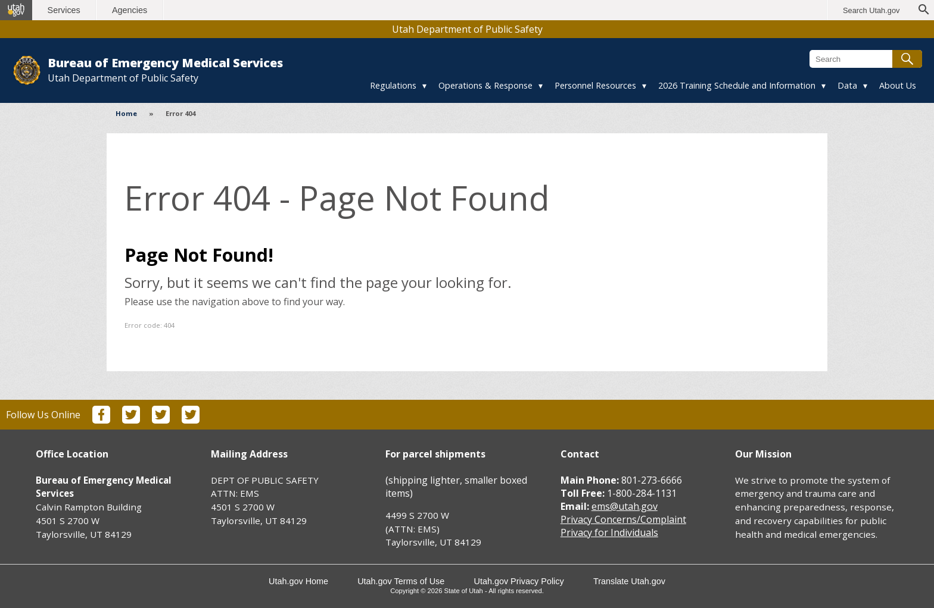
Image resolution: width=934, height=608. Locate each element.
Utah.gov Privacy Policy (519, 581)
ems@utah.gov (624, 506)
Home (126, 113)
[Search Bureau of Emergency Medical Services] (866, 59)
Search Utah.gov (871, 10)
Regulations (393, 85)
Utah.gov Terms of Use (400, 581)
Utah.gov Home (298, 581)
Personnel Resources (595, 85)
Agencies (129, 10)
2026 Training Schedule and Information (736, 85)
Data (847, 85)
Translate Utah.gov (629, 581)
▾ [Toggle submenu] (424, 85)
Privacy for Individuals (609, 532)
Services (64, 10)
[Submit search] (907, 59)
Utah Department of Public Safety (467, 29)
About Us (897, 85)
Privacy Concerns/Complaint (623, 519)
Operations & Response (485, 85)
